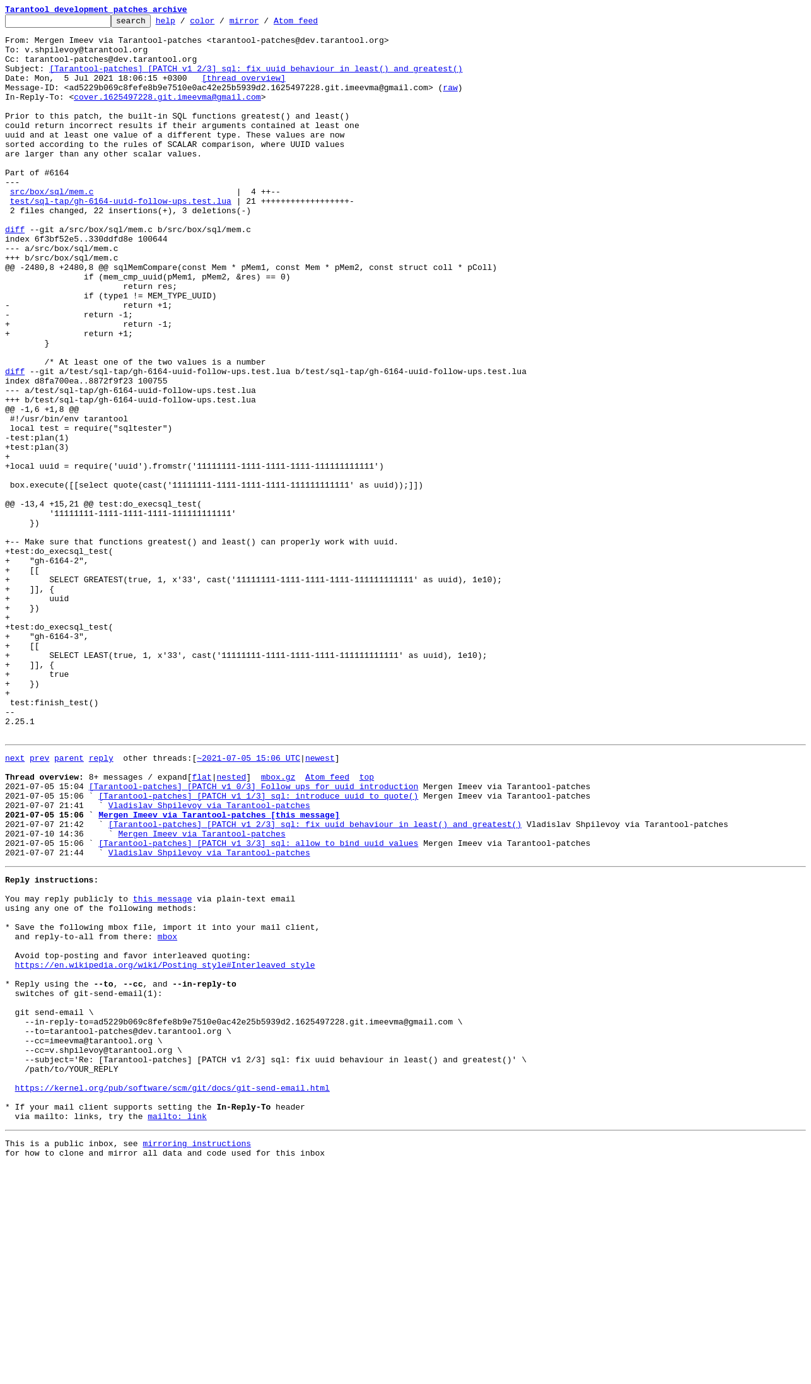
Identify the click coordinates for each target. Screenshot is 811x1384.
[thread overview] (244, 91)
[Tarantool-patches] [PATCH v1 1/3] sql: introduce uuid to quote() (258, 948)
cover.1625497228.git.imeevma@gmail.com (167, 113)
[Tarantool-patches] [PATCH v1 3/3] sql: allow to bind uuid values (258, 1005)
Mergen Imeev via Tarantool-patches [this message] (218, 971)
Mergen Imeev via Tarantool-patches (201, 994)
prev (39, 903)
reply (101, 903)
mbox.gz (278, 926)
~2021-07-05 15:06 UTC (248, 903)
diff (15, 272)
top (366, 926)
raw (450, 102)
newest (320, 903)
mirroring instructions (197, 1358)
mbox (167, 1114)
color (221, 24)
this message (162, 1068)
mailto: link (177, 1329)
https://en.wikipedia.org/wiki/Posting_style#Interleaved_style (165, 1148)
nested (231, 926)
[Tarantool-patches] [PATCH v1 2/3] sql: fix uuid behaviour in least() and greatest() (255, 79)
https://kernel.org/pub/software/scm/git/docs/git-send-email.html (172, 1295)
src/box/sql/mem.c (52, 227)
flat (201, 926)
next (15, 903)
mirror (264, 24)
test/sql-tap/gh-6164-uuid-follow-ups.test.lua (120, 238)
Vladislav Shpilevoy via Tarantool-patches (209, 960)
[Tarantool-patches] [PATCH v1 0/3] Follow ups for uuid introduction (254, 937)
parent (69, 903)
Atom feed (315, 24)
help (185, 24)
